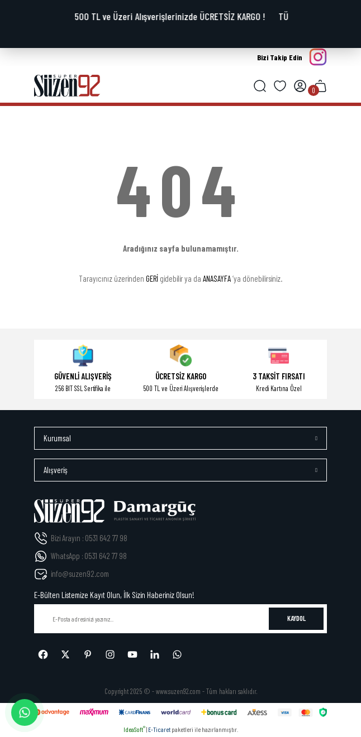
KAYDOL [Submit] (296, 618)
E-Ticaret (159, 729)
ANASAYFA (217, 278)
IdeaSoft (134, 729)
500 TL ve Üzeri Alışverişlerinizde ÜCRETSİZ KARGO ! (171, 16)
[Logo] (67, 86)
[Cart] (320, 86)
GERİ (152, 278)
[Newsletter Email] (180, 618)
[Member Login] (300, 86)
